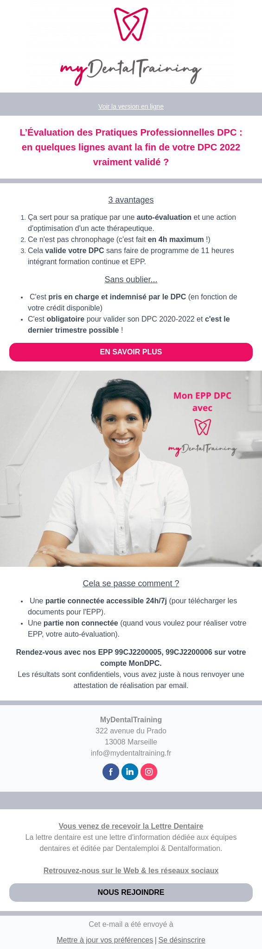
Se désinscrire (181, 940)
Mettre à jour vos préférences (105, 940)
